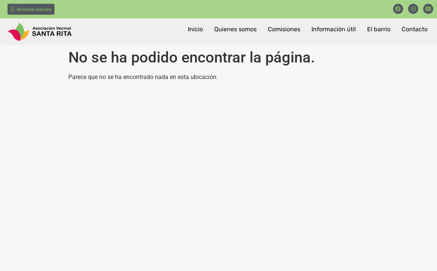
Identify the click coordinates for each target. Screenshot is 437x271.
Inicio (195, 29)
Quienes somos (235, 29)
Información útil (333, 29)
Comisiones (284, 29)
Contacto (415, 29)
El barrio (378, 29)
